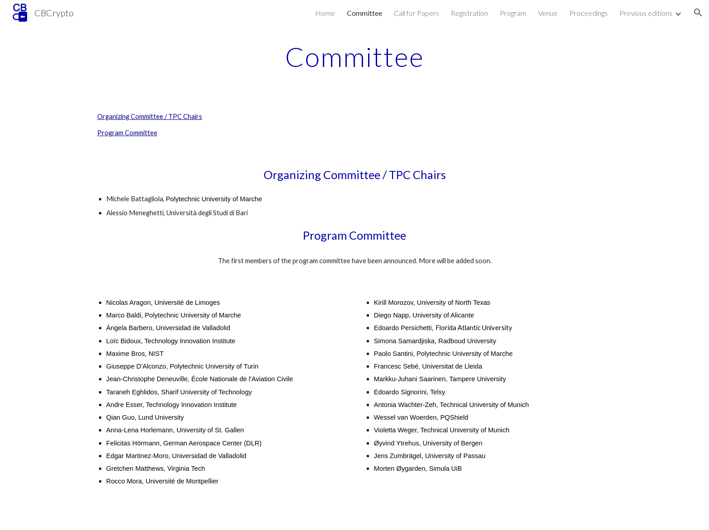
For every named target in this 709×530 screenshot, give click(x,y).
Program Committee (127, 133)
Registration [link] (469, 13)
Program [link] (513, 13)
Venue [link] (548, 13)
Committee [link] (364, 13)
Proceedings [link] (588, 13)
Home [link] (325, 13)
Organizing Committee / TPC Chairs (149, 116)
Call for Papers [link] (416, 13)
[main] (354, 56)
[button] (698, 13)
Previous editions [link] (645, 13)
